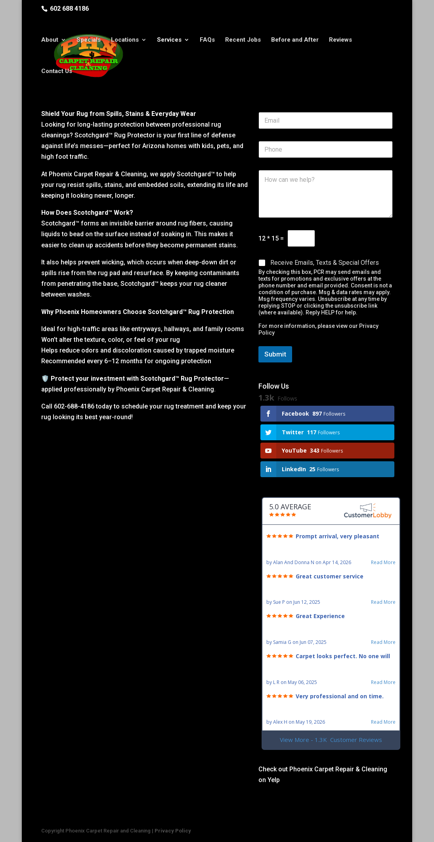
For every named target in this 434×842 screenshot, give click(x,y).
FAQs (207, 41)
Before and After (295, 41)
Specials (88, 41)
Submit (275, 354)
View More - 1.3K (331, 739)
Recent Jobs (243, 41)
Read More (383, 562)
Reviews (340, 41)
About (49, 41)
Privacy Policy (173, 831)
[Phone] (325, 149)
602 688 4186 (69, 8)
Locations (125, 41)
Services (169, 41)
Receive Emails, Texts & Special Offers (324, 262)
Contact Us (56, 72)
